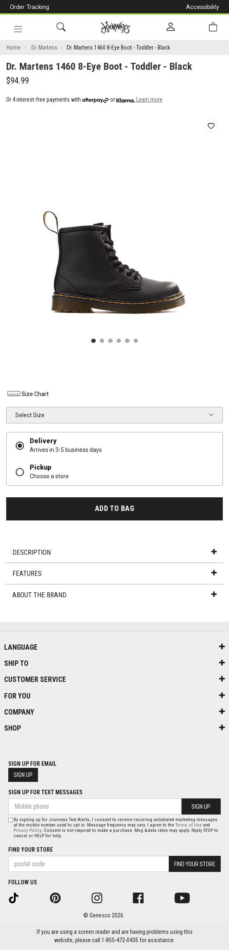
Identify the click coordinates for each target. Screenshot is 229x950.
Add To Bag (114, 508)
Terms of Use (188, 825)
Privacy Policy (27, 830)
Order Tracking (29, 7)
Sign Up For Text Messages (45, 792)
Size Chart (27, 394)
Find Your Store (30, 849)
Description (114, 552)
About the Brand (114, 594)
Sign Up (23, 775)
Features (114, 573)
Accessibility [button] (202, 7)
